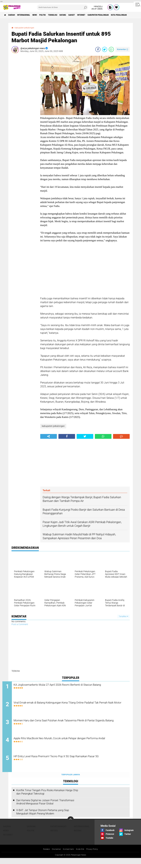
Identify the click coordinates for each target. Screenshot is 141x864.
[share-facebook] (97, 49)
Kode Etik (81, 855)
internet (103, 15)
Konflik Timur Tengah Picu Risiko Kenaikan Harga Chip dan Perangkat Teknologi (47, 798)
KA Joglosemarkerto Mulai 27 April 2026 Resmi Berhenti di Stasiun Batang (73, 687)
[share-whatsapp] (111, 49)
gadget (91, 15)
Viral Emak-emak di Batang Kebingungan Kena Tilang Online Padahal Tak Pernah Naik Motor (68, 706)
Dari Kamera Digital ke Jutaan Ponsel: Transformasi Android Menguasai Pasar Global (45, 808)
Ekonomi (31, 832)
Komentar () (122, 49)
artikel (54, 836)
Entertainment (58, 832)
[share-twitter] (104, 49)
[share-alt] (48, 436)
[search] (62, 7)
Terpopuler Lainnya (70, 780)
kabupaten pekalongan (123, 15)
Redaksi (43, 855)
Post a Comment (19, 624)
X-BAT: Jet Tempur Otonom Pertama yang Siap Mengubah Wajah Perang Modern (42, 817)
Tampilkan (123, 616)
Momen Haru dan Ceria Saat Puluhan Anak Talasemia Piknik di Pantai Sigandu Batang (70, 726)
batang (79, 15)
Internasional (29, 15)
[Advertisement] (24, 103)
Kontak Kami (68, 855)
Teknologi (66, 15)
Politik (54, 15)
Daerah (14, 15)
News (44, 15)
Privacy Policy (95, 855)
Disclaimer (54, 855)
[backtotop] (70, 825)
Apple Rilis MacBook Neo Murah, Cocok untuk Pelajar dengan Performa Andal (69, 745)
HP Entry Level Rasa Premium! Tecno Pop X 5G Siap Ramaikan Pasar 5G (70, 764)
